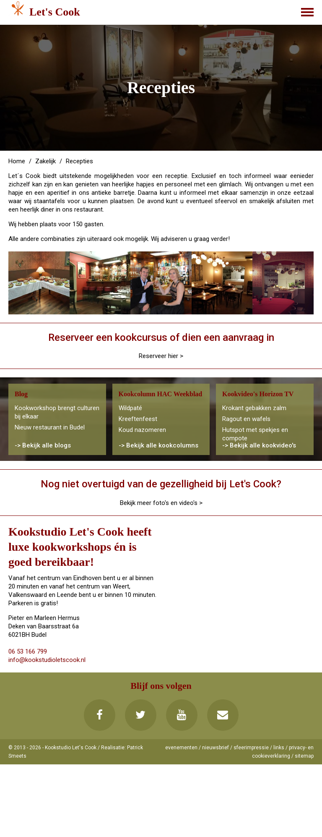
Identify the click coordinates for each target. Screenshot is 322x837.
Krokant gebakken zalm (254, 408)
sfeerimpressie (251, 748)
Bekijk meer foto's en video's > (161, 503)
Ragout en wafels (246, 419)
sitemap (304, 756)
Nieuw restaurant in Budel (50, 427)
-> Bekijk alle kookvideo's (259, 445)
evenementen (181, 748)
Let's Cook (54, 12)
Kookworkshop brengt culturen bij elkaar (57, 412)
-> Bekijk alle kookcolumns (158, 445)
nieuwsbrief (215, 748)
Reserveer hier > (161, 356)
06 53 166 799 (27, 651)
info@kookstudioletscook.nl (47, 660)
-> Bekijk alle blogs (43, 445)
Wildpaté (130, 408)
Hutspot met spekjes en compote (255, 434)
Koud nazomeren (142, 430)
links (278, 748)
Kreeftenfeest (138, 419)
